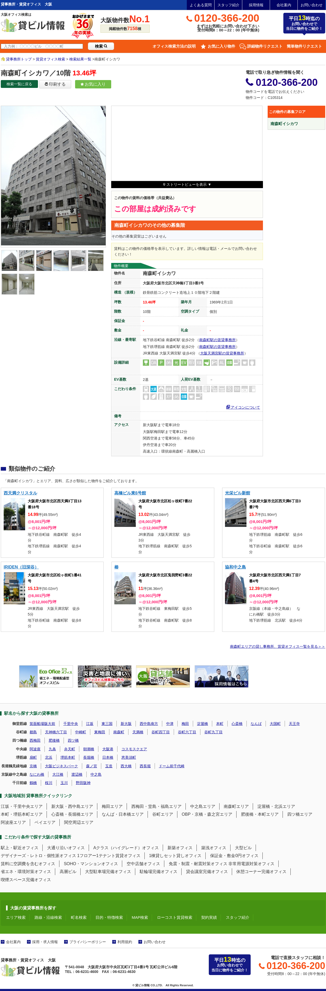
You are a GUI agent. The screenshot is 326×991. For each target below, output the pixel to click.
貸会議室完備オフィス (207, 871)
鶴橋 (33, 783)
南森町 (118, 732)
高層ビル (68, 871)
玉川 (64, 783)
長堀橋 (88, 757)
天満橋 (137, 732)
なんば (256, 724)
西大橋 (126, 766)
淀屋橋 (202, 724)
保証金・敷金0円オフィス (234, 855)
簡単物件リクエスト (304, 46)
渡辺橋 (76, 774)
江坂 (89, 724)
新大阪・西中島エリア (72, 806)
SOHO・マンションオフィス (91, 864)
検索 (101, 46)
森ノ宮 (91, 766)
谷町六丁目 (187, 732)
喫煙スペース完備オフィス (26, 879)
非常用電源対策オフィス (251, 864)
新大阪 (126, 724)
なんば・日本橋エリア (123, 814)
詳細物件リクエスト (265, 46)
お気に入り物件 (221, 46)
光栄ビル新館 (237, 493)
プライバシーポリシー (87, 942)
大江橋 (57, 774)
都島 (33, 732)
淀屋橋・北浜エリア (276, 806)
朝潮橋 (88, 749)
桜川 (48, 783)
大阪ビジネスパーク (61, 766)
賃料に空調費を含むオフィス (28, 864)
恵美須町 (128, 757)
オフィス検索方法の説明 (174, 46)
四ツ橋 (73, 740)
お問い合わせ (312, 5)
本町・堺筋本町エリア (22, 814)
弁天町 (69, 749)
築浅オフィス (213, 848)
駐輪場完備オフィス (158, 871)
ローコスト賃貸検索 (174, 917)
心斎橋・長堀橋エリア (72, 814)
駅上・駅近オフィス (19, 848)
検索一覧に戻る (19, 84)
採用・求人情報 (45, 942)
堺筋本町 (67, 757)
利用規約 (124, 942)
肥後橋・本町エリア (260, 814)
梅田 (185, 724)
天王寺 (294, 724)
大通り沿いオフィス (66, 848)
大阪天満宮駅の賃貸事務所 (222, 353)
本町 (219, 724)
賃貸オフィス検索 (50, 59)
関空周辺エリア (78, 822)
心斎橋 (237, 724)
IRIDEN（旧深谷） (21, 567)
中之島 (96, 774)
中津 (169, 724)
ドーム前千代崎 (171, 766)
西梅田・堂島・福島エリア (156, 806)
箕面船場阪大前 (42, 724)
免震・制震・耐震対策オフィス (198, 864)
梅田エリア (112, 806)
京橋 (33, 766)
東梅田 (99, 732)
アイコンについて (243, 407)
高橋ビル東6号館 (130, 493)
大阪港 (107, 749)
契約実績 (209, 917)
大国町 (275, 724)
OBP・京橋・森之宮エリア (207, 814)
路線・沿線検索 (48, 917)
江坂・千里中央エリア (22, 806)
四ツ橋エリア (299, 814)
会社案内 (284, 5)
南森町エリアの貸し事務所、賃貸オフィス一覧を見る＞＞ (277, 646)
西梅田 (35, 740)
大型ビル (243, 848)
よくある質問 (201, 5)
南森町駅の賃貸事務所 (217, 340)
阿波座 (35, 749)
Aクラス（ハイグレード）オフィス (126, 848)
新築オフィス (180, 848)
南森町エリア (236, 806)
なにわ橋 (37, 774)
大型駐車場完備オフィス (108, 871)
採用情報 (256, 5)
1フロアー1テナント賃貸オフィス (108, 855)
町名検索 (79, 917)
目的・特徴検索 (109, 917)
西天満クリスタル (20, 493)
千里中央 (70, 724)
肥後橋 (54, 740)
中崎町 (80, 732)
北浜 (48, 757)
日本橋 (107, 757)
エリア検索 (16, 917)
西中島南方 (149, 724)
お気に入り (93, 84)
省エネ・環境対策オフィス (26, 871)
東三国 (107, 724)
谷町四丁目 (160, 732)
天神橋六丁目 (56, 732)
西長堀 (145, 766)
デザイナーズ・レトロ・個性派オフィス (38, 855)
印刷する (55, 84)
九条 (52, 749)
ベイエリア (45, 822)
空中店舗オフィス (143, 864)
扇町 (33, 757)
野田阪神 (83, 783)
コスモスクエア (134, 749)
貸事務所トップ (19, 59)
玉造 (109, 766)
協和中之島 (235, 567)
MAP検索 (140, 917)
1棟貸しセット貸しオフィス (175, 855)
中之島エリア (202, 806)
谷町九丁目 (213, 732)
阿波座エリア (13, 822)
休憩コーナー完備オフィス (261, 871)
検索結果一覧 (80, 59)
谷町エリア (162, 814)
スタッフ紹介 (228, 5)
